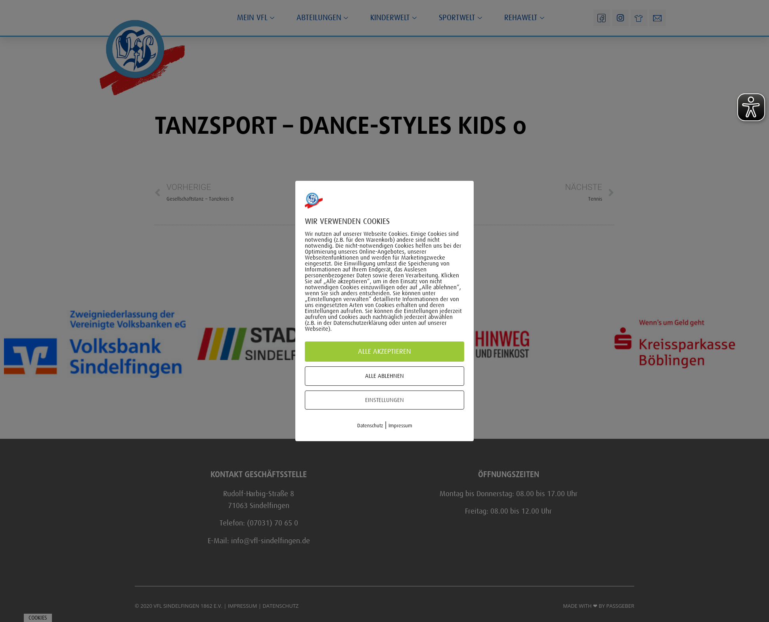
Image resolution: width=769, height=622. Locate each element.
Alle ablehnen (384, 376)
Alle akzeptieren (384, 351)
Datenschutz (370, 426)
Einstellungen (384, 400)
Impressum (400, 426)
